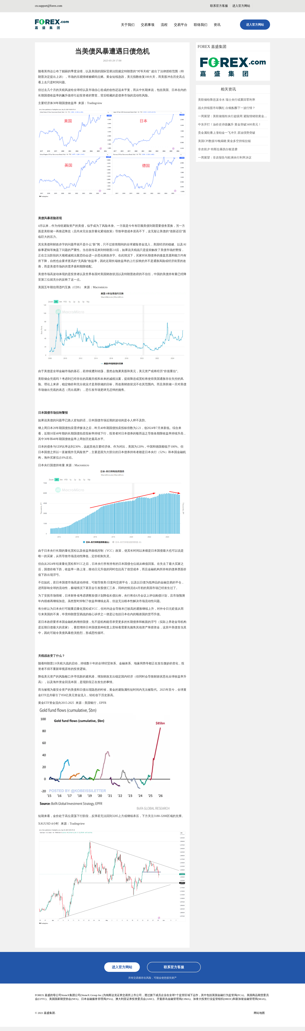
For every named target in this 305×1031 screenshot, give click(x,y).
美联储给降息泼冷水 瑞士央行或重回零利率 (226, 99)
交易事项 (147, 24)
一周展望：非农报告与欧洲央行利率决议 (224, 157)
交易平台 (180, 24)
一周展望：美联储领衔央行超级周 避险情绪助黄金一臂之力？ (238, 116)
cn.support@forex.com (48, 5)
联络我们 (200, 24)
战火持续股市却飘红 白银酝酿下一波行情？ (226, 108)
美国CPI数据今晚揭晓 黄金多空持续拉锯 (224, 141)
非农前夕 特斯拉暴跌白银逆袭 (217, 149)
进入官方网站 (241, 5)
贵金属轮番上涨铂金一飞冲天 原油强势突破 (226, 132)
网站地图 (259, 1012)
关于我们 (127, 24)
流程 (164, 24)
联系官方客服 (219, 5)
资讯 (217, 24)
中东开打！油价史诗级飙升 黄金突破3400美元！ (229, 124)
